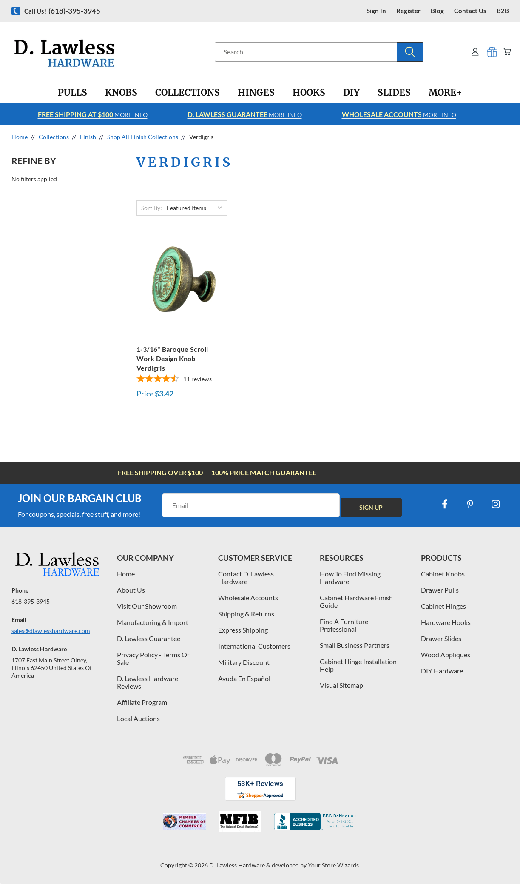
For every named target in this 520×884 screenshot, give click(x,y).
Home (126, 574)
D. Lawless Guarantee (148, 638)
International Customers (254, 646)
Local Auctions (138, 718)
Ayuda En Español (244, 678)
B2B (503, 10)
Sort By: (151, 207)
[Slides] (394, 93)
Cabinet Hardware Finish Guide (356, 601)
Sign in (376, 10)
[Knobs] (121, 93)
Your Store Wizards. (334, 865)
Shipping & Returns (246, 614)
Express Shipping (243, 630)
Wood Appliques (445, 654)
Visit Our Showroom (147, 606)
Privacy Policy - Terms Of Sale (153, 658)
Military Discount (244, 662)
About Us (131, 590)
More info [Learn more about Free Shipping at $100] (93, 114)
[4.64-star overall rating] (179, 379)
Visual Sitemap (341, 685)
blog (437, 10)
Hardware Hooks (446, 622)
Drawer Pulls (440, 590)
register (408, 10)
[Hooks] (309, 93)
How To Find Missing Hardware (350, 577)
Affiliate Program (142, 702)
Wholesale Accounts (248, 597)
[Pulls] (72, 93)
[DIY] (351, 93)
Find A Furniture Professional (344, 625)
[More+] (445, 93)
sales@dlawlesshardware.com (50, 630)
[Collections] (187, 93)
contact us (470, 10)
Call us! (62, 10)
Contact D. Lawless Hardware (246, 577)
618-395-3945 (30, 601)
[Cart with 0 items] (505, 51)
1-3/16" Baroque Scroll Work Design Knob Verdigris (172, 358)
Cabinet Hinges (443, 606)
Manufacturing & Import (152, 622)
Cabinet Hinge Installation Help (358, 665)
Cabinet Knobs (443, 574)
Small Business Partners (354, 645)
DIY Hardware (442, 671)
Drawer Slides (441, 638)
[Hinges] (256, 93)
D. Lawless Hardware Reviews (147, 682)
